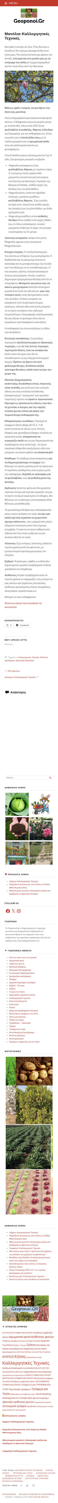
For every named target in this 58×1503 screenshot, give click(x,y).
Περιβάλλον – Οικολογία (20, 1023)
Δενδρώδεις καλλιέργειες (20, 976)
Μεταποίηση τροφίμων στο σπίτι (23, 1013)
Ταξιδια (12, 1026)
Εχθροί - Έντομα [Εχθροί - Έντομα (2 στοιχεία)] (20, 1345)
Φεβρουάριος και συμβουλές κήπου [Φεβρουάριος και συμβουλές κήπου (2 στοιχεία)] (23, 1394)
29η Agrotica (14, 671)
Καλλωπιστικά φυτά (18, 1001)
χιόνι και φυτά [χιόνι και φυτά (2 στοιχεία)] (21, 1410)
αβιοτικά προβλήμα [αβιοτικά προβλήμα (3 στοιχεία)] (40, 1398)
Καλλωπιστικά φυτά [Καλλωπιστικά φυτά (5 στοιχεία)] (12, 1368)
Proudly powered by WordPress (36, 1494)
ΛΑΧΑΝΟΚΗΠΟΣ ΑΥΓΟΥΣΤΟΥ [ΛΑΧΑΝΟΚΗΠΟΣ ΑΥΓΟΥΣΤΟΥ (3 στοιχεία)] (36, 1368)
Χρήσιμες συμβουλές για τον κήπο (24, 1041)
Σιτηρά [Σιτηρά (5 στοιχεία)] (25, 1384)
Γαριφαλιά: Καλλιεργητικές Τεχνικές (24, 1248)
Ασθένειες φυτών (16, 963)
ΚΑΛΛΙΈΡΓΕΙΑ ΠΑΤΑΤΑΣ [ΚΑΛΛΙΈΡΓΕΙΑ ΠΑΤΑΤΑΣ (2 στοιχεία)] (22, 1352)
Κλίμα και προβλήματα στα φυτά (23, 1010)
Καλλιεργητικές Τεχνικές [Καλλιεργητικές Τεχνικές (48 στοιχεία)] (25, 1363)
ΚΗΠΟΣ (5, 1473)
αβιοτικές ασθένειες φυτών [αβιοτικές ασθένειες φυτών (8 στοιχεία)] (18, 1402)
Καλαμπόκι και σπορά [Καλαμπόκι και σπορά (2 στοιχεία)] (34, 1357)
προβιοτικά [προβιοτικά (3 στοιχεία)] (31, 1406)
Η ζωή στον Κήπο (17, 992)
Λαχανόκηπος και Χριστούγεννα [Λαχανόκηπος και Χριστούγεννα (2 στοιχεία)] (13, 1375)
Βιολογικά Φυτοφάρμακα (20, 970)
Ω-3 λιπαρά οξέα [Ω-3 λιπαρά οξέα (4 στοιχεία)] (24, 1398)
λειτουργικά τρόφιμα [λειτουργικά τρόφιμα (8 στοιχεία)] (14, 1406)
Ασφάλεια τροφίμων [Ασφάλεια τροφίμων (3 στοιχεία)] (10, 1341)
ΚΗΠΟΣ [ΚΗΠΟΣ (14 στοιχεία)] (8, 1357)
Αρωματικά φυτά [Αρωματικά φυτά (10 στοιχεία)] (19, 1336)
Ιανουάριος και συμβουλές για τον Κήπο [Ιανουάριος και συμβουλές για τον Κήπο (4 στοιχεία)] (28, 1348)
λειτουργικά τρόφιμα (37, 1478)
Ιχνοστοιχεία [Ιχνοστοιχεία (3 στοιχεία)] (7, 1352)
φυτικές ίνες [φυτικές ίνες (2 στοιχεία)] (11, 1410)
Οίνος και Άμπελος (17, 1017)
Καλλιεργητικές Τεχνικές (28, 657)
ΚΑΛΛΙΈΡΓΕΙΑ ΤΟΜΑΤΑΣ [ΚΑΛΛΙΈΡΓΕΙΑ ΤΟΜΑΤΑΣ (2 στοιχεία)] (41, 1352)
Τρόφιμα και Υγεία (17, 1029)
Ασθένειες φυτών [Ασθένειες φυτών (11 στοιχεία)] (42, 1336)
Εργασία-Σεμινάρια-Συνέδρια (22, 982)
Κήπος (12, 1007)
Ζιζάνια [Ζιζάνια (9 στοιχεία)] (30, 1344)
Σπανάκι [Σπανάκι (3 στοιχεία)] (32, 1385)
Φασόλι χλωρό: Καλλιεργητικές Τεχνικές (26, 1276)
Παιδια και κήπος (16, 1020)
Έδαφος (13, 979)
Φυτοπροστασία (16, 1038)
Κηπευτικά (14, 1004)
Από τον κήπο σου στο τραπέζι (22, 957)
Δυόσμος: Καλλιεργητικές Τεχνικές (20, 677)
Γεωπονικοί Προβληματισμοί (21, 973)
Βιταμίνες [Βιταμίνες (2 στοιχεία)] (22, 1341)
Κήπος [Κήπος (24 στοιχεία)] (20, 1356)
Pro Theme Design (38, 1497)
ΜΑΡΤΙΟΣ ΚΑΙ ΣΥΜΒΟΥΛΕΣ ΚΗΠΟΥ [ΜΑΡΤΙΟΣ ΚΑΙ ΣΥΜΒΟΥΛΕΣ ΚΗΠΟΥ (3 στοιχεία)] (18, 1378)
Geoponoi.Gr (29, 21)
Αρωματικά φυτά (16, 960)
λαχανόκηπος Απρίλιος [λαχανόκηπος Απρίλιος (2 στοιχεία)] (42, 1402)
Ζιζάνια (12, 988)
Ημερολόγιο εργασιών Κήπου (22, 995)
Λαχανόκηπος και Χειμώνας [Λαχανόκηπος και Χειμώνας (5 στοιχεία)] (37, 1371)
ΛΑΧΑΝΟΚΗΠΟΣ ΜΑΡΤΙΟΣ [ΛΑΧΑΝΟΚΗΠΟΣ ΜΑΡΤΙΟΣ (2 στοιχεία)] (12, 1372)
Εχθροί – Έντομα (16, 985)
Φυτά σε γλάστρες (17, 1035)
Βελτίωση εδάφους (17, 967)
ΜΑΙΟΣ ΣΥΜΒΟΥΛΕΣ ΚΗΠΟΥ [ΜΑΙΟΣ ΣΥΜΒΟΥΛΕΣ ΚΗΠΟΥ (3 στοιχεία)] (38, 1375)
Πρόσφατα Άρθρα (15, 1416)
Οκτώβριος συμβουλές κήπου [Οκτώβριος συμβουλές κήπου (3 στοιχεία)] (22, 1381)
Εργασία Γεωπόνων (12, 1481)
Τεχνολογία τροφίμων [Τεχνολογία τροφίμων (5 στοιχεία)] (20, 1389)
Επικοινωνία (9, 1494)
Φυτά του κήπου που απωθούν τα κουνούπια (29, 1279)
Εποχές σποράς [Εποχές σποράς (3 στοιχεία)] (33, 1341)
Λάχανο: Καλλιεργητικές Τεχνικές (23, 881)
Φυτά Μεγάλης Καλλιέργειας (21, 1032)
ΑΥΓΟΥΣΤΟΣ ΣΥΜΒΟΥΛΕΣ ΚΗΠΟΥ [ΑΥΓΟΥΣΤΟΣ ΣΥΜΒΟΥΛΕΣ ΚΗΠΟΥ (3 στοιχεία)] (17, 1333)
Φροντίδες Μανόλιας (25, 660)
